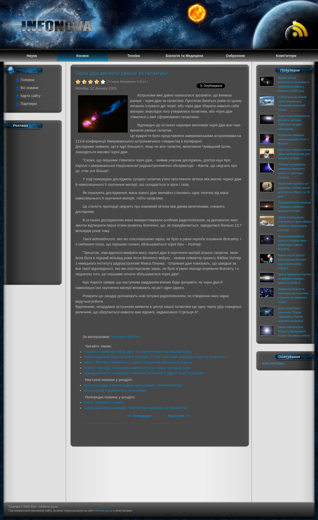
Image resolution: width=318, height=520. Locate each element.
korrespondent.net (125, 337)
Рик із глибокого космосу (104, 402)
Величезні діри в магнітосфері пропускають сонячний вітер (133, 385)
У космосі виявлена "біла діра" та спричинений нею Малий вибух (138, 352)
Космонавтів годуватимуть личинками (115, 390)
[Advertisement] (35, 206)
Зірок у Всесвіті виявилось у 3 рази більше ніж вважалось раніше (138, 362)
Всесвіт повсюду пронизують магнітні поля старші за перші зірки (137, 368)
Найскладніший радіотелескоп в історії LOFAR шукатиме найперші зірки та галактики (154, 357)
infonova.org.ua (103, 510)
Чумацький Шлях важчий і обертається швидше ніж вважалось (136, 408)
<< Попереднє (140, 416)
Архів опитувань (273, 363)
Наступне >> (179, 416)
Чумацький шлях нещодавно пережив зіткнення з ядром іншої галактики (143, 373)
